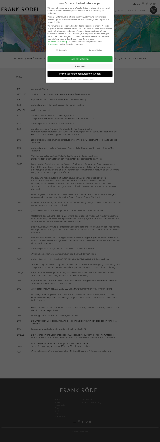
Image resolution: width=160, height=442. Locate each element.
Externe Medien (94, 50)
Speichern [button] (80, 66)
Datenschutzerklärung (57, 41)
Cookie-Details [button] (68, 79)
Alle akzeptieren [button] (80, 58)
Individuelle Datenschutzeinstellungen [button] (80, 73)
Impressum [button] (93, 79)
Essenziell (62, 50)
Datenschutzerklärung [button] (81, 79)
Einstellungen (53, 44)
